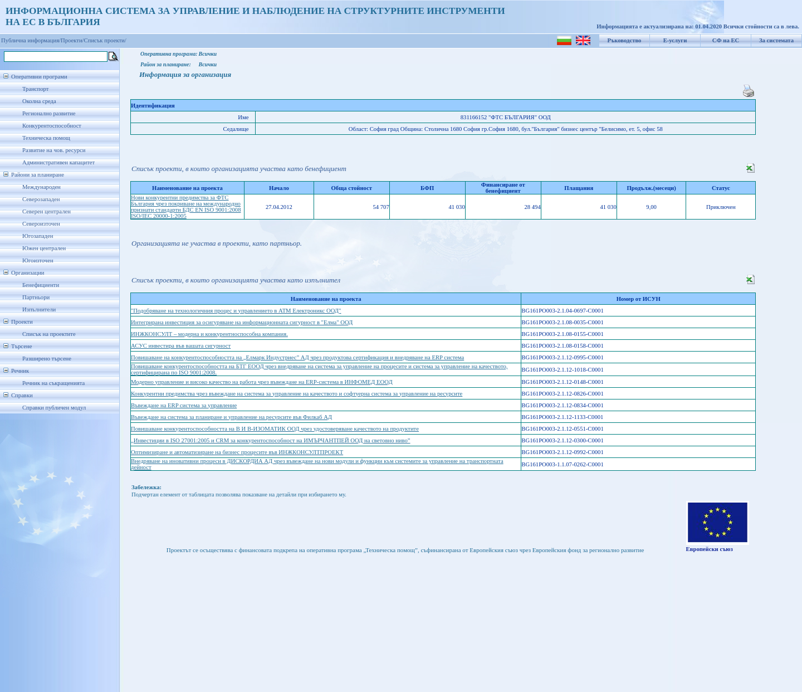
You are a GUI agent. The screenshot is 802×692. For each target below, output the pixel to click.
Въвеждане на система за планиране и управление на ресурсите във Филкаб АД (231, 417)
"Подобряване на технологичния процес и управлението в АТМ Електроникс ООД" (236, 311)
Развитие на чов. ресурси (54, 150)
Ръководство (625, 40)
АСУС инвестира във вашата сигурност (181, 346)
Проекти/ (72, 40)
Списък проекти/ (105, 40)
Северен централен (46, 211)
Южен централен (44, 248)
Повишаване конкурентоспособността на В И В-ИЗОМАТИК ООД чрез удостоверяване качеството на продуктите (275, 429)
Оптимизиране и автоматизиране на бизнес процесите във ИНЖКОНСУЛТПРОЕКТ (237, 452)
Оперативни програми (39, 77)
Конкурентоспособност (51, 126)
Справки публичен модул (54, 408)
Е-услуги (675, 40)
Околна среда (39, 101)
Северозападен (41, 199)
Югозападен (37, 236)
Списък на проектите (49, 334)
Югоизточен (37, 260)
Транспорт (35, 89)
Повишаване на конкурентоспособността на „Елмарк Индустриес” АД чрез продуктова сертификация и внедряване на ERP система (297, 357)
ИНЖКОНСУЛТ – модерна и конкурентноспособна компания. (209, 334)
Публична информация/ (31, 40)
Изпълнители (39, 309)
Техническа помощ (46, 138)
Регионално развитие (49, 113)
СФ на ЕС (725, 40)
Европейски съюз (709, 549)
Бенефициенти (40, 285)
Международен (41, 187)
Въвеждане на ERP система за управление (184, 405)
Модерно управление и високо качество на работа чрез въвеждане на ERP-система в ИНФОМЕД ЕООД (262, 382)
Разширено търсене (46, 358)
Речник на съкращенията (53, 383)
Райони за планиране (37, 175)
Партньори (36, 297)
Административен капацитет (58, 162)
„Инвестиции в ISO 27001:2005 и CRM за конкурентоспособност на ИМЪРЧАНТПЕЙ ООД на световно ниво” (270, 440)
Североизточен (41, 224)
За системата (776, 40)
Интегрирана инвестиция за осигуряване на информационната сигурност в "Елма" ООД (242, 322)
